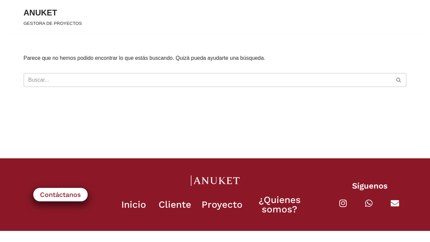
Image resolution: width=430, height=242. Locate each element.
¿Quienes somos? (280, 215)
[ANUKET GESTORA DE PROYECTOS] (53, 16)
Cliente (175, 215)
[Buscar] (207, 80)
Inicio (133, 215)
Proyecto (222, 215)
